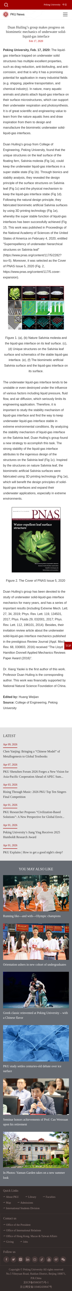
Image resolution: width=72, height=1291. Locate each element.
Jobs (25, 1241)
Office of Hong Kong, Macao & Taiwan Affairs (31, 1236)
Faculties (50, 1196)
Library (32, 1196)
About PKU (12, 1196)
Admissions (26, 1202)
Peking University (52, 4)
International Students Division (23, 1208)
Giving (10, 1241)
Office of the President (18, 1224)
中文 (64, 4)
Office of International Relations (23, 1230)
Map (8, 1202)
